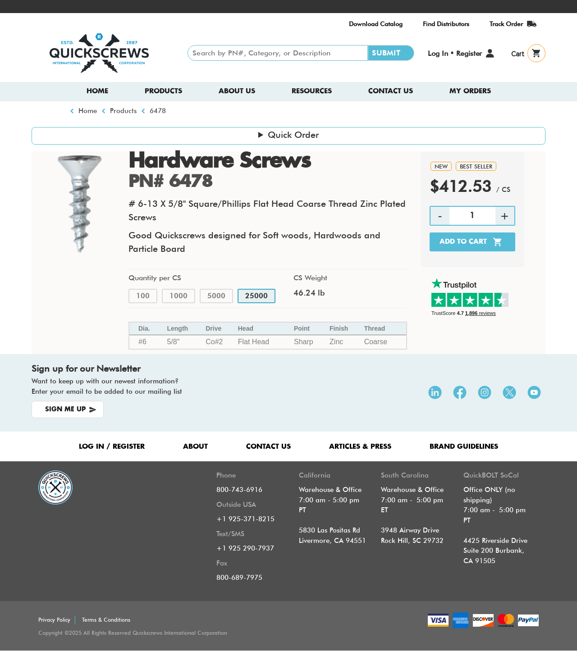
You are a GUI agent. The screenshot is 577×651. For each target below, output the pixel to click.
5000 (216, 296)
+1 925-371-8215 (245, 519)
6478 (158, 111)
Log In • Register (455, 53)
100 (143, 296)
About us (237, 91)
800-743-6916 (239, 490)
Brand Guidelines (464, 446)
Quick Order (293, 134)
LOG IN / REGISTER (112, 446)
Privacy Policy (54, 619)
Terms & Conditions (106, 619)
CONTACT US (268, 446)
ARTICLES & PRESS (360, 446)
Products (163, 91)
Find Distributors (446, 23)
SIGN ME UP (65, 409)
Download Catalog (376, 23)
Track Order (506, 23)
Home (97, 91)
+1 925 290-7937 (245, 548)
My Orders (470, 91)
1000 (178, 296)
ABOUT (195, 446)
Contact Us (390, 91)
